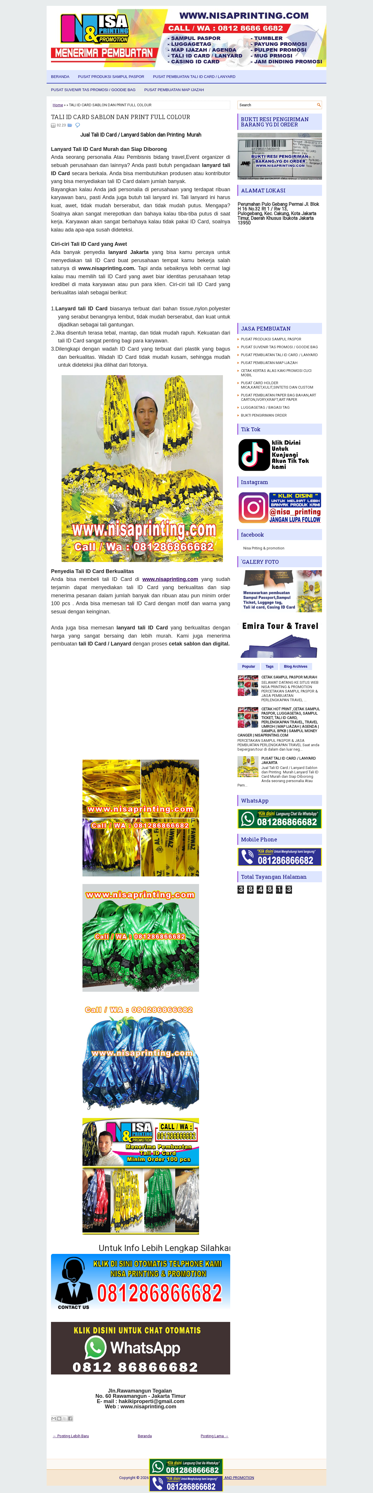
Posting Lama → (214, 1436)
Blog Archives (295, 666)
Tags (270, 666)
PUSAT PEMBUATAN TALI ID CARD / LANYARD (194, 76)
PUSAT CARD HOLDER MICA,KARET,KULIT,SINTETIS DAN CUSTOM (277, 385)
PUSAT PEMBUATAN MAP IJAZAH (174, 90)
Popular (248, 666)
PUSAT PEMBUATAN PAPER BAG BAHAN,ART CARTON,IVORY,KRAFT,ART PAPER (278, 397)
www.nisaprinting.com (170, 579)
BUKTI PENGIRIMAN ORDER (264, 415)
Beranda (60, 76)
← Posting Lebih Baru (71, 1436)
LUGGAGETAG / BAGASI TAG (265, 407)
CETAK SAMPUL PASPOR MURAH (289, 677)
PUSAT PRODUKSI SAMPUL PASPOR (111, 76)
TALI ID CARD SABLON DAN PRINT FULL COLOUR (120, 117)
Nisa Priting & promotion (263, 548)
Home (58, 105)
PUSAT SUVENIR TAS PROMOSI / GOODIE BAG (93, 90)
